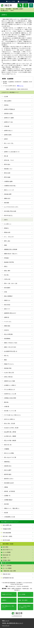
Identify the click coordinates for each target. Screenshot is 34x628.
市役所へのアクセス (7, 594)
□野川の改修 (7, 177)
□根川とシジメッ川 (9, 190)
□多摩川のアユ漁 (8, 122)
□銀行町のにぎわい (9, 478)
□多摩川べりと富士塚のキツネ (11, 151)
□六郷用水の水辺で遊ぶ (10, 185)
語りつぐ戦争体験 (7, 565)
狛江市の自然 (6, 540)
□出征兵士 (6, 330)
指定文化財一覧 (6, 555)
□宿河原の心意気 (8, 113)
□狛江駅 (6, 512)
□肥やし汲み (7, 241)
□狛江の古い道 (7, 444)
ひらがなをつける (24, 1)
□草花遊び (6, 258)
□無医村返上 (7, 461)
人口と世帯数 (22, 594)
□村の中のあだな (8, 215)
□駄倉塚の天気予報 (9, 262)
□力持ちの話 (7, 279)
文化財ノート (6, 557)
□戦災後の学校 (7, 368)
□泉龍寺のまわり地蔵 (9, 381)
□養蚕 (5, 245)
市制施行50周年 (7, 529)
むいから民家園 (6, 552)
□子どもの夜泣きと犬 (9, 389)
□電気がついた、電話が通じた (11, 508)
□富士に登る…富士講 (9, 423)
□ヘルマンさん (7, 321)
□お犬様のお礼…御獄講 (10, 436)
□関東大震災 (7, 326)
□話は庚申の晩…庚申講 (10, 432)
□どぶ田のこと (7, 224)
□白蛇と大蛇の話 (8, 376)
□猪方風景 (6, 202)
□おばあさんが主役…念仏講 (11, 427)
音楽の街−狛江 (6, 574)
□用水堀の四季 (7, 194)
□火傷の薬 (6, 406)
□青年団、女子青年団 (9, 491)
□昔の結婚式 (7, 287)
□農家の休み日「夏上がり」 (11, 253)
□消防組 (6, 487)
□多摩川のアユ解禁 (9, 117)
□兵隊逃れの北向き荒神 (10, 398)
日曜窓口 (4, 600)
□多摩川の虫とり (8, 130)
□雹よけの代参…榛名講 (10, 440)
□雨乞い (6, 266)
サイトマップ (5, 625)
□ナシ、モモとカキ (9, 236)
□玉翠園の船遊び (8, 499)
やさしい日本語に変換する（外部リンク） (25, 606)
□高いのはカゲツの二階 (10, 457)
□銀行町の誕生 (7, 474)
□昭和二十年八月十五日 (10, 347)
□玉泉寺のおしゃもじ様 (10, 393)
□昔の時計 (6, 504)
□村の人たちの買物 (9, 453)
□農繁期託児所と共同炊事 (10, 249)
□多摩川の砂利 (7, 134)
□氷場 (5, 292)
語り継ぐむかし (4, 10)
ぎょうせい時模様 (7, 568)
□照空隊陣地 (7, 338)
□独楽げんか (7, 300)
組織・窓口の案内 (23, 600)
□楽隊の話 (6, 317)
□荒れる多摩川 (7, 100)
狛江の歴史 (5, 547)
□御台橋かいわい (8, 168)
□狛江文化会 (7, 304)
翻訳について (5, 620)
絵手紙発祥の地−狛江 (8, 577)
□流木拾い (6, 105)
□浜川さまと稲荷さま (9, 419)
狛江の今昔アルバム (8, 549)
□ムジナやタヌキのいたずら (11, 207)
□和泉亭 (6, 147)
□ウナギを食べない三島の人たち (12, 415)
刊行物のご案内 (6, 560)
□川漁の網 (6, 126)
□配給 (5, 359)
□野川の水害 (7, 173)
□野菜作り (6, 228)
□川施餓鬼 (6, 449)
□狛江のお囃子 (7, 470)
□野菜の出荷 (7, 232)
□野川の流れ (7, 164)
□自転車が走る (7, 466)
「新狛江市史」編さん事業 (9, 570)
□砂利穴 (6, 139)
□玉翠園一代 (7, 495)
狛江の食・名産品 (7, 536)
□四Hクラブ (7, 309)
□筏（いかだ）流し (9, 143)
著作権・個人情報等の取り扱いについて (12, 623)
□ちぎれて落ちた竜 (9, 372)
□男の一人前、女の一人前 (10, 283)
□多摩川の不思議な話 (9, 109)
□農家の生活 (7, 198)
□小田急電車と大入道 (9, 516)
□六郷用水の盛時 (8, 181)
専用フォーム (20, 85)
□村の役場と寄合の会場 (10, 211)
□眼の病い (6, 402)
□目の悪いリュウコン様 (10, 410)
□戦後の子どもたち (9, 364)
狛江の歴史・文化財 (18, 8)
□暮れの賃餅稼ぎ (8, 296)
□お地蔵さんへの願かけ (10, 385)
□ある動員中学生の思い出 (10, 351)
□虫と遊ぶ (6, 275)
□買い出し (6, 355)
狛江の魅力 (8, 8)
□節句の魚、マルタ (9, 160)
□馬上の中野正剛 (8, 334)
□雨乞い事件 (7, 270)
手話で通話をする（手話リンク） (8, 606)
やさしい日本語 (11, 1)
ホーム (2, 8)
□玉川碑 (6, 96)
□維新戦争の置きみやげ (10, 313)
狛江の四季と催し (7, 525)
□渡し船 (6, 156)
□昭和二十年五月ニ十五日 (10, 342)
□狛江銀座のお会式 (9, 483)
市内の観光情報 (7, 532)
